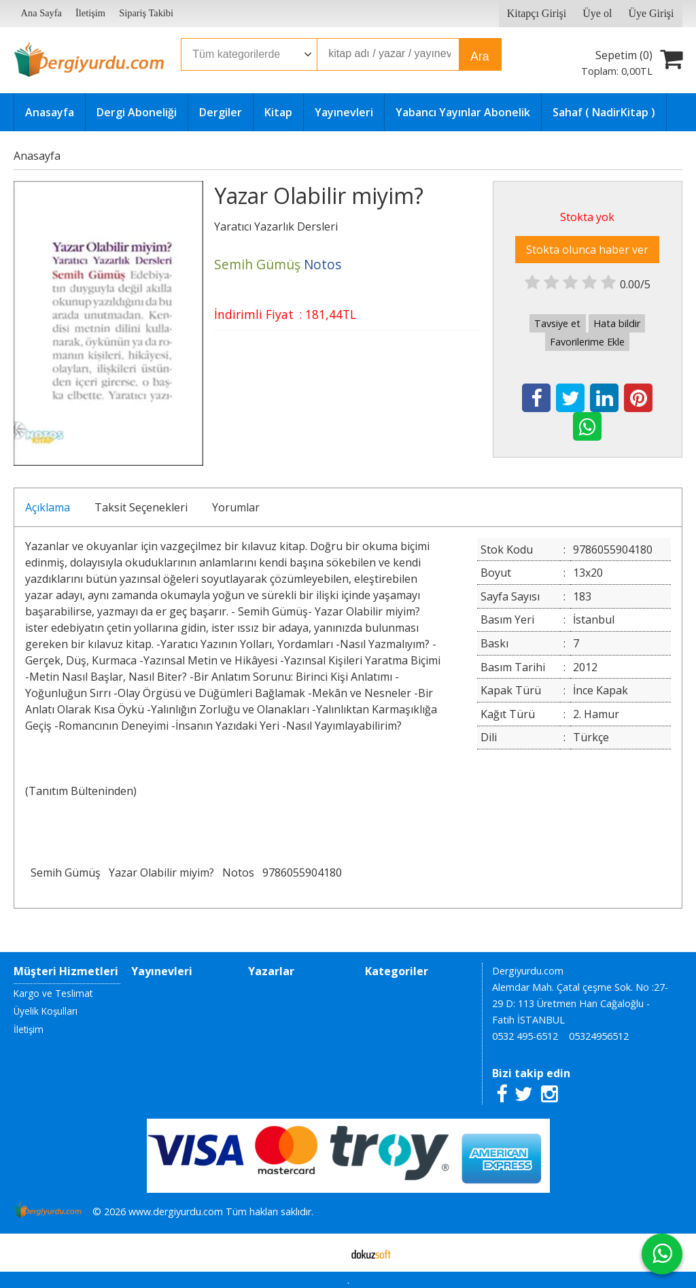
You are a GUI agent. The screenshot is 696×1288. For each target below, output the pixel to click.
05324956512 (599, 1036)
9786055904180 (302, 872)
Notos (238, 872)
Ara (479, 56)
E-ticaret (326, 1252)
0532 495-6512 (525, 1036)
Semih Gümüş (66, 872)
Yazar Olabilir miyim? (161, 872)
